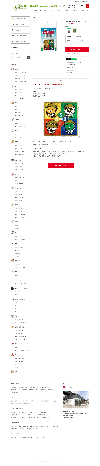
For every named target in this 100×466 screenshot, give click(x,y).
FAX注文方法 (54, 426)
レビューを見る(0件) (70, 70)
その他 (38, 17)
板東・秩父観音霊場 (20, 214)
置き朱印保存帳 (19, 183)
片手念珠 (17, 250)
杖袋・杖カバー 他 (20, 126)
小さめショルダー (19, 278)
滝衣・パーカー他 (19, 98)
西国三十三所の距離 (24, 403)
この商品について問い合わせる (73, 62)
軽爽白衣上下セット (20, 78)
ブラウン (17, 308)
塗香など (17, 367)
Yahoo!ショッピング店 (27, 414)
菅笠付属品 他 (19, 115)
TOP (34, 17)
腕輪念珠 (17, 253)
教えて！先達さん (15, 401)
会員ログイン (78, 1)
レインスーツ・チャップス (21, 322)
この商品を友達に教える (71, 64)
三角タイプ (18, 106)
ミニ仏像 (17, 364)
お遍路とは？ (14, 387)
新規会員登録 (85, 1)
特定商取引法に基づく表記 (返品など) (72, 53)
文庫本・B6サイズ (19, 177)
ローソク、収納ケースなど (21, 350)
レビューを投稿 (69, 72)
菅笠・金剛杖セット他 (20, 81)
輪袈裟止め (18, 137)
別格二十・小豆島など (20, 217)
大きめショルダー (19, 275)
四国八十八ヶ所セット (20, 72)
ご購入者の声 (16, 30)
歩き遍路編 (31, 389)
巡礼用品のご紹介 (23, 387)
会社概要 (13, 412)
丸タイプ (17, 109)
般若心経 (17, 264)
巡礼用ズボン (18, 95)
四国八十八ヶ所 (19, 145)
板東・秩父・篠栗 (19, 154)
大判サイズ (18, 180)
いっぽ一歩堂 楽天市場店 (41, 414)
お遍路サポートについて (19, 41)
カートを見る (68, 387)
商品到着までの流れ (16, 426)
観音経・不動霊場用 (20, 239)
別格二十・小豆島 (19, 151)
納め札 (17, 225)
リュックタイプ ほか (20, 283)
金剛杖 (17, 123)
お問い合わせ (43, 437)
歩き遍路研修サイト (47, 417)
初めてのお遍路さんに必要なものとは (39, 387)
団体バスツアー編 (15, 389)
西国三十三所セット (20, 75)
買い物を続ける (69, 67)
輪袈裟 (17, 134)
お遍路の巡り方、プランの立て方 (48, 401)
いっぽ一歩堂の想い (22, 412)
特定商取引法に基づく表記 (17, 428)
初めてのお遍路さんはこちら (20, 18)
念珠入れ (17, 256)
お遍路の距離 (25, 401)
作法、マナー (14, 403)
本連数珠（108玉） (20, 247)
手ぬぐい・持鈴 (19, 361)
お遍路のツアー (34, 401)
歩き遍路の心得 (52, 389)
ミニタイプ (18, 281)
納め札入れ (18, 228)
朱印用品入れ (18, 200)
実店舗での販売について (19, 35)
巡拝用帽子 (18, 112)
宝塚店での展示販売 (34, 412)
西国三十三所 (18, 148)
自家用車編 (24, 389)
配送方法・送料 (34, 426)
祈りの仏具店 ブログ (34, 417)
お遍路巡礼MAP (15, 392)
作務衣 (17, 294)
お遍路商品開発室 (15, 414)
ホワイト (17, 302)
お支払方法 (25, 426)
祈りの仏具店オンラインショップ (19, 417)
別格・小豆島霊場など (20, 336)
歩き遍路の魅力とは (41, 389)
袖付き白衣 (18, 89)
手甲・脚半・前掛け (20, 358)
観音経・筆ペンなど (20, 267)
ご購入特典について (44, 426)
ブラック (17, 305)
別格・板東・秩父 (19, 169)
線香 (16, 347)
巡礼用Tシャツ (18, 291)
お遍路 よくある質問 (18, 24)
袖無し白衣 (18, 92)
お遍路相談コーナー (45, 412)
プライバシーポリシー (31, 428)
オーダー (17, 311)
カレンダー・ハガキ (20, 339)
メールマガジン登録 (33, 437)
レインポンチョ (19, 319)
